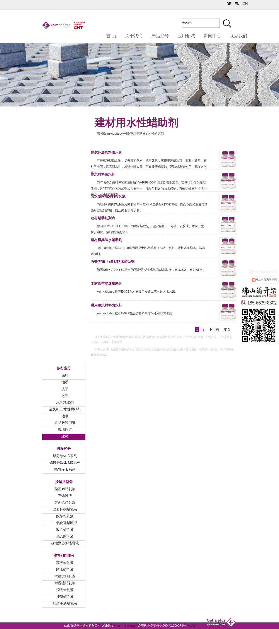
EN (237, 4)
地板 (64, 416)
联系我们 (238, 35)
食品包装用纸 (64, 423)
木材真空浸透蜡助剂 (106, 283)
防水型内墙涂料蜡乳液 (108, 196)
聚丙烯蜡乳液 (64, 502)
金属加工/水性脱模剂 (65, 409)
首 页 (111, 35)
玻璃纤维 (65, 429)
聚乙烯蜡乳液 (64, 489)
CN (245, 4)
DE (228, 4)
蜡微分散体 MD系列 (64, 462)
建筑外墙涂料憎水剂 (106, 152)
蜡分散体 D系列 (65, 456)
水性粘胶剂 (65, 402)
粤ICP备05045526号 (126, 625)
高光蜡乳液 (65, 563)
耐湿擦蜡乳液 (64, 583)
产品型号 (160, 35)
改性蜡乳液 (65, 529)
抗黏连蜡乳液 (64, 576)
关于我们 (134, 35)
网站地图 (192, 625)
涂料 (64, 375)
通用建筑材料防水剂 (106, 305)
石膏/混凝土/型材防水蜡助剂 (112, 262)
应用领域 (186, 35)
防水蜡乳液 (65, 569)
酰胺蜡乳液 (65, 516)
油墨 (64, 382)
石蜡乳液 (65, 496)
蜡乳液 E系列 (64, 469)
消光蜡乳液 (65, 590)
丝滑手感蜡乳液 (65, 603)
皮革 (64, 389)
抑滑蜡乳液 (65, 596)
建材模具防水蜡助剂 (106, 240)
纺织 (64, 396)
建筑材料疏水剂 (103, 174)
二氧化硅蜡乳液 (65, 523)
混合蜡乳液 (65, 536)
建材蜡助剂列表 (103, 218)
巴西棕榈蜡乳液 (65, 509)
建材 (64, 436)
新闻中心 (212, 35)
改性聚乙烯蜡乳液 (65, 543)
